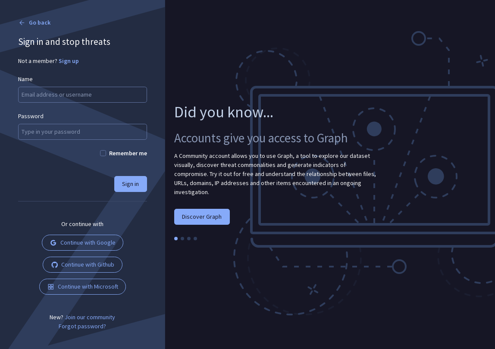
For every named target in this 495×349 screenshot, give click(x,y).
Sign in (130, 184)
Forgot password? (82, 326)
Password (31, 116)
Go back (34, 22)
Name (25, 79)
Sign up (69, 61)
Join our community (90, 317)
